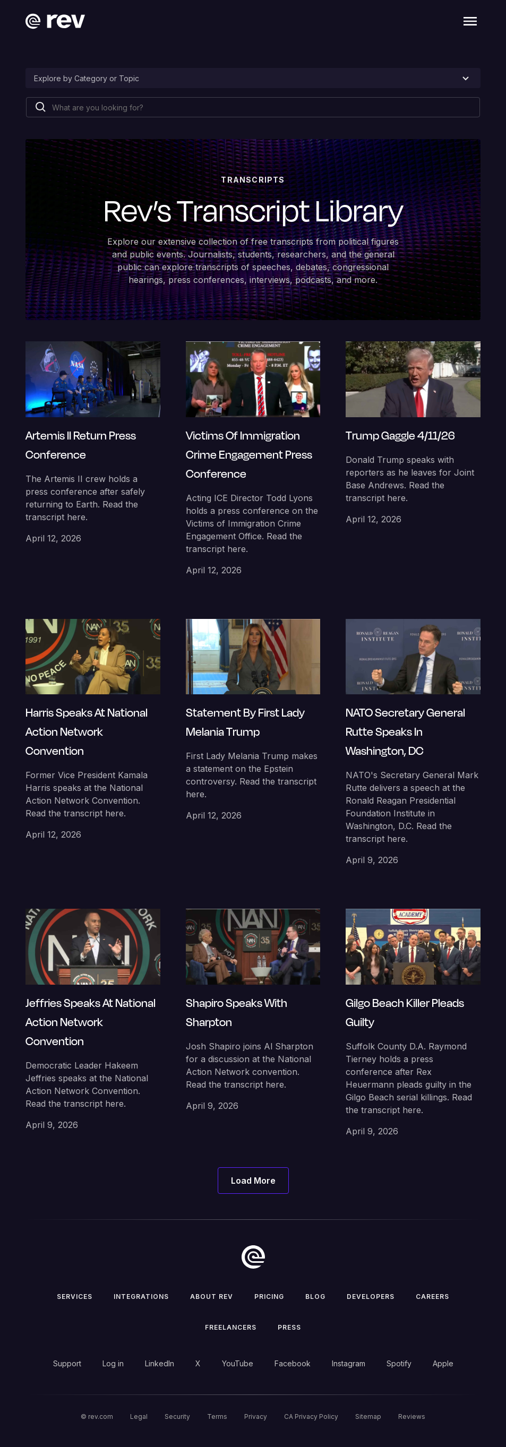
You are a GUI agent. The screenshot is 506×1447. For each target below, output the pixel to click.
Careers (432, 1296)
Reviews (411, 1416)
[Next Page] (253, 1180)
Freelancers (230, 1327)
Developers (370, 1296)
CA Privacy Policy (311, 1416)
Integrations (141, 1296)
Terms (217, 1416)
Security (177, 1416)
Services (74, 1296)
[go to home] (253, 1257)
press (289, 1327)
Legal (139, 1416)
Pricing (269, 1296)
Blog (315, 1296)
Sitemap (368, 1416)
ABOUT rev (211, 1296)
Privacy (255, 1416)
